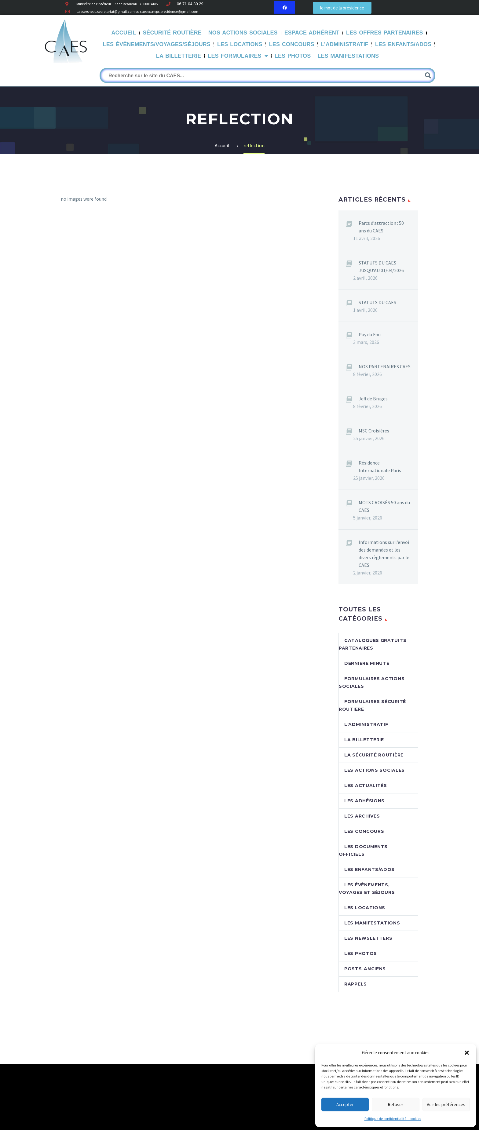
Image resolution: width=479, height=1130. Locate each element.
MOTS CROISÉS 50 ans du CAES (384, 506)
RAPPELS (355, 984)
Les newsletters (368, 938)
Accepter (345, 1104)
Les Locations (239, 44)
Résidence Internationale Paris (380, 466)
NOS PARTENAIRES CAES (385, 366)
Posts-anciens (365, 968)
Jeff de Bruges (373, 399)
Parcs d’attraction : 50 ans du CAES (381, 227)
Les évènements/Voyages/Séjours (156, 44)
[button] (467, 1053)
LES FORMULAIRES (238, 56)
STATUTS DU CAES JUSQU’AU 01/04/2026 (381, 266)
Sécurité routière (172, 33)
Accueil (124, 33)
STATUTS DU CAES (377, 302)
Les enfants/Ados (369, 869)
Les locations (364, 907)
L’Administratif (344, 44)
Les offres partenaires (384, 33)
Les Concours (291, 44)
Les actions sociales (374, 770)
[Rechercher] (267, 75)
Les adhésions (364, 801)
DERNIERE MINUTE (366, 663)
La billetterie (364, 739)
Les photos (360, 953)
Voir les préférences (446, 1104)
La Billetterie (178, 56)
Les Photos (293, 56)
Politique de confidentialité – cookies (392, 1118)
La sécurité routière (374, 755)
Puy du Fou (370, 334)
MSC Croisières (374, 431)
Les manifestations (348, 56)
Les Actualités (365, 785)
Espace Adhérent (311, 33)
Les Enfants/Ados (403, 44)
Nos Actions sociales (243, 33)
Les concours (364, 831)
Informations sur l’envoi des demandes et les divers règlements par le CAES (384, 553)
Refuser (395, 1104)
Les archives (362, 816)
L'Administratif (366, 724)
